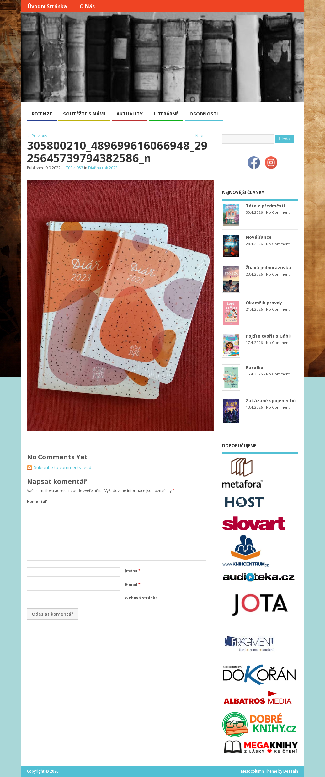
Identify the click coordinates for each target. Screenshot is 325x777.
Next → (201, 135)
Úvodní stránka (47, 6)
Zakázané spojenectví (271, 401)
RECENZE (42, 113)
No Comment (278, 212)
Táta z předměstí (265, 206)
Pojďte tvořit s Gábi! (268, 336)
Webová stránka (141, 598)
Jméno (133, 570)
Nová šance (259, 237)
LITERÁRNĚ (166, 113)
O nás (87, 6)
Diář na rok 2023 (103, 167)
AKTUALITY (129, 113)
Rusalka (255, 367)
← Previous (37, 135)
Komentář (37, 501)
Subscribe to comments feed (62, 467)
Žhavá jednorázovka (268, 268)
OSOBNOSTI (203, 113)
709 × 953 (74, 167)
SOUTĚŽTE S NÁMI (84, 113)
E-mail (133, 584)
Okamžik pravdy (264, 303)
